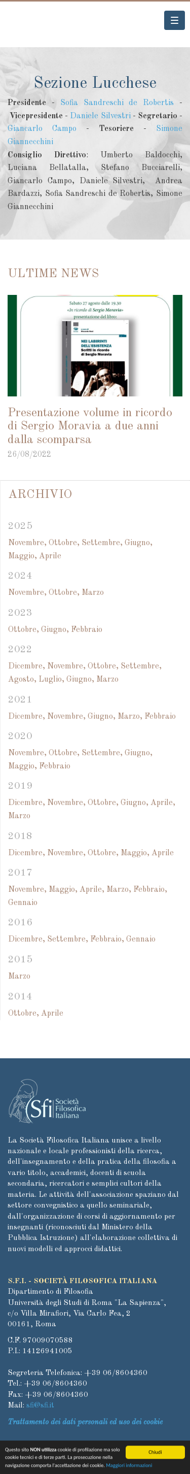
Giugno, (139, 543)
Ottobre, (64, 543)
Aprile (50, 556)
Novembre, (27, 543)
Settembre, (102, 543)
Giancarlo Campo (42, 129)
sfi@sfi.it (40, 1406)
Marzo (93, 593)
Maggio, (22, 556)
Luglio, (51, 680)
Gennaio (22, 903)
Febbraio (86, 630)
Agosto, (22, 680)
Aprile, (162, 803)
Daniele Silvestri (100, 116)
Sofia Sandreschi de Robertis (117, 103)
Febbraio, (150, 890)
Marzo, (130, 717)
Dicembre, (26, 666)
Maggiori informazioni (129, 1468)
